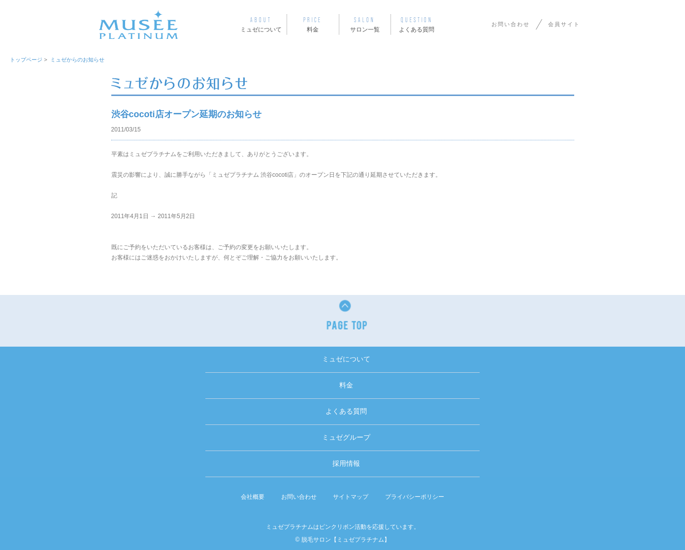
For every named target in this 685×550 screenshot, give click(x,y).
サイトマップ (350, 496)
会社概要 (252, 496)
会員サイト (564, 24)
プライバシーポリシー (414, 496)
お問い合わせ (510, 24)
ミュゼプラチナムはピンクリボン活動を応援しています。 (343, 526)
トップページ (26, 60)
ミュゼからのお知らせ (77, 60)
